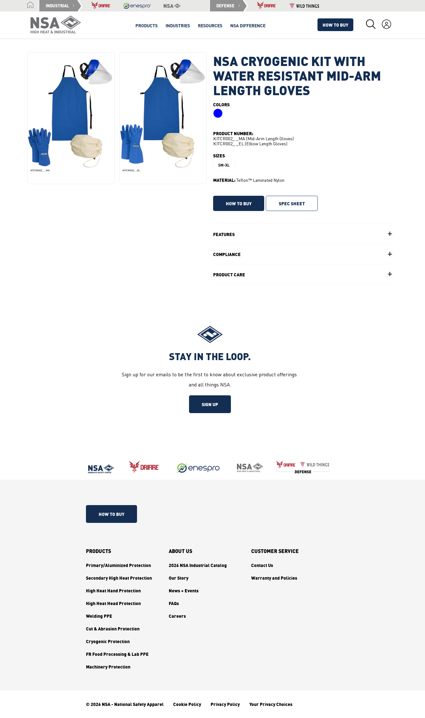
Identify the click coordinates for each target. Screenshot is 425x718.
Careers (177, 616)
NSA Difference (247, 25)
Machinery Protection (108, 666)
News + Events (184, 590)
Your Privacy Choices (270, 704)
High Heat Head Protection (113, 603)
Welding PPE (99, 616)
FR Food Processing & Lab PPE (117, 654)
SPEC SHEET (292, 203)
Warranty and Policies (274, 578)
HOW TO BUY (239, 203)
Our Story (178, 578)
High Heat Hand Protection (113, 590)
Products (98, 551)
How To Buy (335, 24)
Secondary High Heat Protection (119, 578)
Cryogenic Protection (108, 641)
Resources (210, 25)
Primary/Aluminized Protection (118, 565)
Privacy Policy (225, 704)
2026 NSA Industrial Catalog (198, 565)
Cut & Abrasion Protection (113, 628)
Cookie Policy (187, 704)
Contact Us (262, 565)
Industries (178, 25)
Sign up (210, 404)
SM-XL (224, 165)
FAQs (174, 603)
